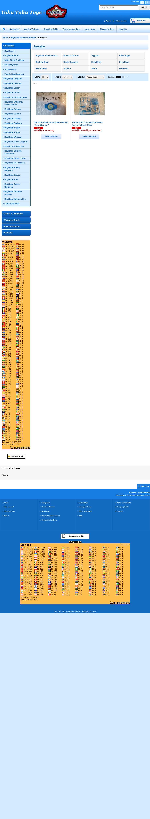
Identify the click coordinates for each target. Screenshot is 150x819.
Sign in (108, 21)
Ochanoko (145, 492)
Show (37, 77)
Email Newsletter (12, 226)
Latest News (83, 503)
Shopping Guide (12, 220)
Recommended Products (50, 516)
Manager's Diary (85, 507)
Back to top (145, 486)
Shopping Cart (9, 511)
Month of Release (48, 507)
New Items (45, 511)
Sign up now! (121, 21)
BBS (80, 516)
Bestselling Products (49, 520)
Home (6, 503)
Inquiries (8, 232)
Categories (45, 503)
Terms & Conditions (13, 214)
